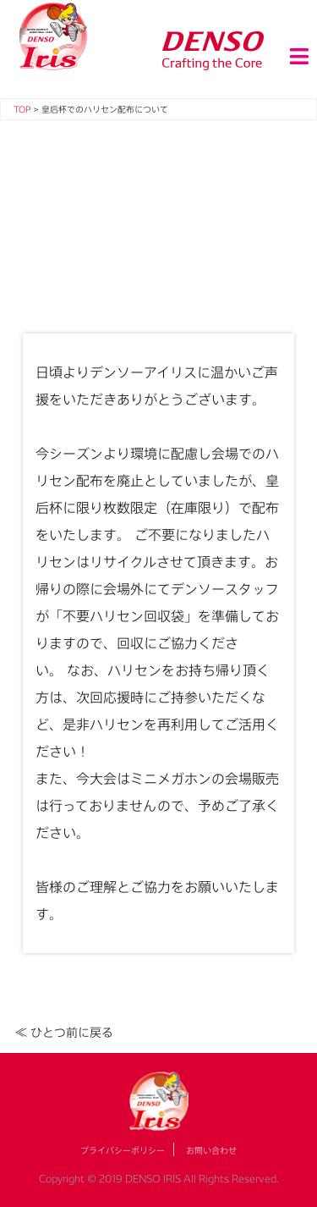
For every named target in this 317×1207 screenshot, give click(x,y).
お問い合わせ (211, 1150)
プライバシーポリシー (122, 1150)
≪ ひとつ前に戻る (64, 1032)
